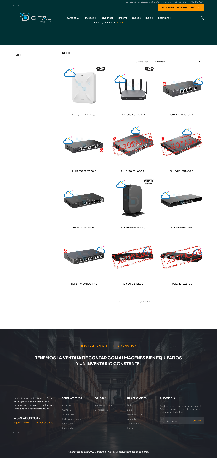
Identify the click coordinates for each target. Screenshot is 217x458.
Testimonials (68, 414)
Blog (129, 409)
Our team (67, 409)
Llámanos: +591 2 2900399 (189, 2)
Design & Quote (135, 414)
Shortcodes (68, 423)
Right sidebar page (71, 418)
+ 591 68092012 (26, 418)
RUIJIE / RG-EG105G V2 (84, 227)
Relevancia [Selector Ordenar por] (177, 62)
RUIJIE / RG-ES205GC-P (181, 114)
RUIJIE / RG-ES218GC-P (132, 171)
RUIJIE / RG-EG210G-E (181, 227)
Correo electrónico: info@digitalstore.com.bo (149, 2)
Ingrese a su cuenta (104, 405)
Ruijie (17, 54)
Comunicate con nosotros (178, 7)
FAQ (129, 405)
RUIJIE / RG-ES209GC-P (84, 171)
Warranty (131, 418)
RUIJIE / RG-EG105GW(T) (133, 227)
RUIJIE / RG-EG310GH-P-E (84, 283)
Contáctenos (101, 409)
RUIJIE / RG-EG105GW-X (133, 114)
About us (66, 405)
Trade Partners (134, 423)
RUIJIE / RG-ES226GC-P (181, 171)
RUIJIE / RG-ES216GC (133, 283)
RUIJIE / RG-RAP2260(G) (84, 114)
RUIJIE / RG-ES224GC (181, 283)
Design (130, 428)
